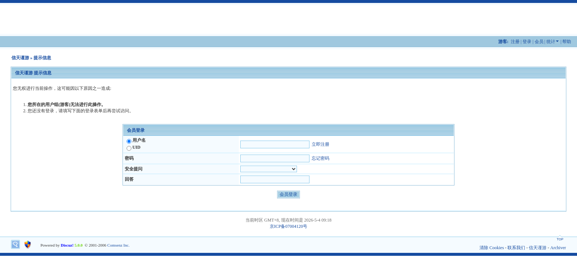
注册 (515, 41)
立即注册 (320, 144)
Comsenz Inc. (118, 245)
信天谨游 (20, 57)
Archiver (558, 247)
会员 (539, 41)
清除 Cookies (491, 247)
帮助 (566, 41)
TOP (560, 239)
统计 (550, 41)
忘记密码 (320, 158)
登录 (527, 41)
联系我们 (516, 247)
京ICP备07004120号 (289, 226)
